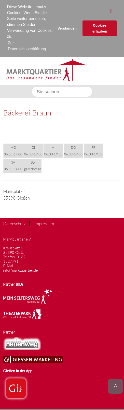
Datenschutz (14, 223)
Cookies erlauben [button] (99, 28)
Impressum (44, 223)
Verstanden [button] (67, 28)
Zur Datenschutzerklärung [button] (27, 46)
